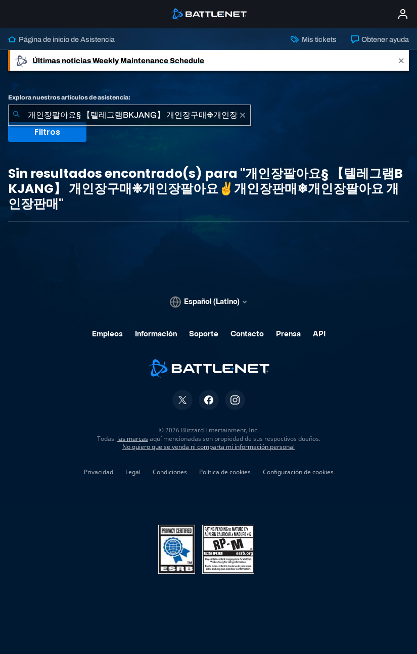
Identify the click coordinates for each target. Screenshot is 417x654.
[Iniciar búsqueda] (16, 115)
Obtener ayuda (380, 39)
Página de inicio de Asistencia (61, 39)
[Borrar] (243, 115)
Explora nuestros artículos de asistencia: (69, 97)
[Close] (401, 60)
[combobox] (129, 115)
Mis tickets (313, 39)
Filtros (47, 132)
